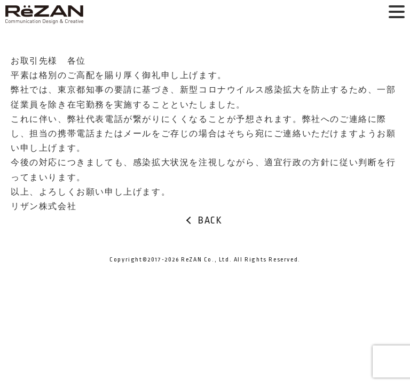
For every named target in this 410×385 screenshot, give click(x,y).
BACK (210, 220)
